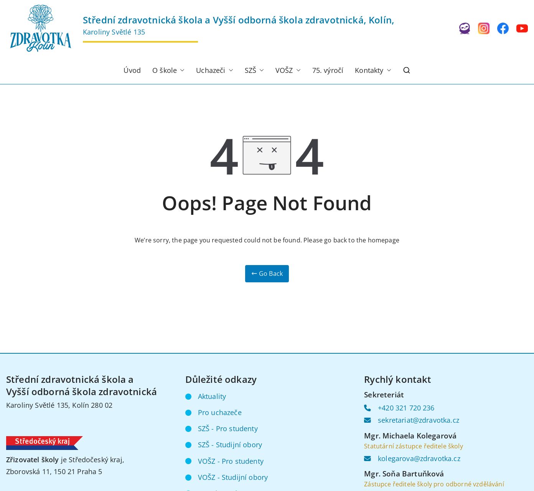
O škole (168, 70)
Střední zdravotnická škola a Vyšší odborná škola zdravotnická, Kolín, (238, 19)
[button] (181, 70)
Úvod (132, 70)
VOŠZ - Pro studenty (231, 461)
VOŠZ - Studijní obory (233, 477)
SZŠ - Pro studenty (228, 428)
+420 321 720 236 (406, 407)
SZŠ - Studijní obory (230, 444)
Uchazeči (214, 70)
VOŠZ (288, 70)
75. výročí (328, 70)
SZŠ (254, 70)
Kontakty (373, 70)
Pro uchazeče (220, 412)
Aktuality (212, 396)
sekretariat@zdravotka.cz (418, 420)
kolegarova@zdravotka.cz (419, 458)
